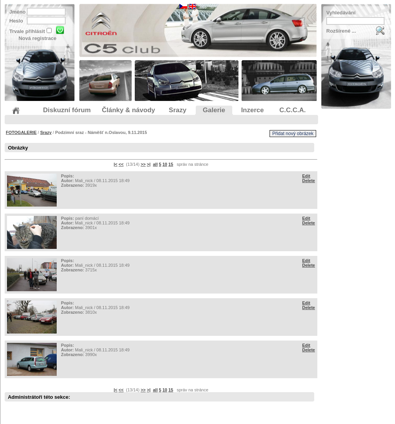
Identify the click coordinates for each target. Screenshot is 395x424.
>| (149, 164)
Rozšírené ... (341, 31)
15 (171, 164)
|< (116, 164)
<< (121, 164)
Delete (308, 180)
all (155, 164)
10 (164, 164)
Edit (306, 176)
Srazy (45, 132)
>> (143, 164)
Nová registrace (38, 38)
